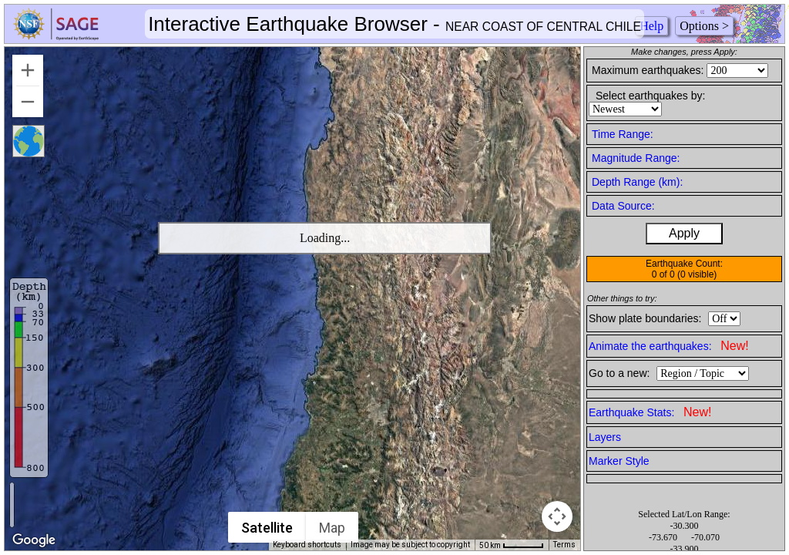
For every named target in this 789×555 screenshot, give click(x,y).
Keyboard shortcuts (307, 544)
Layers (605, 437)
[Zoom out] (27, 101)
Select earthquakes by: (650, 95)
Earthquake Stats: (650, 412)
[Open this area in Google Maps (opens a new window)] (33, 540)
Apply (684, 233)
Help (651, 25)
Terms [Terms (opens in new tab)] (564, 544)
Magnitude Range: (636, 158)
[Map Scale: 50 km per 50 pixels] (512, 545)
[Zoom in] (27, 70)
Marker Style (619, 461)
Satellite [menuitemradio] (267, 528)
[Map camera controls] (557, 516)
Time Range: (622, 134)
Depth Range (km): (637, 182)
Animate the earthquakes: (669, 345)
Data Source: (623, 206)
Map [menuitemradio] (332, 528)
